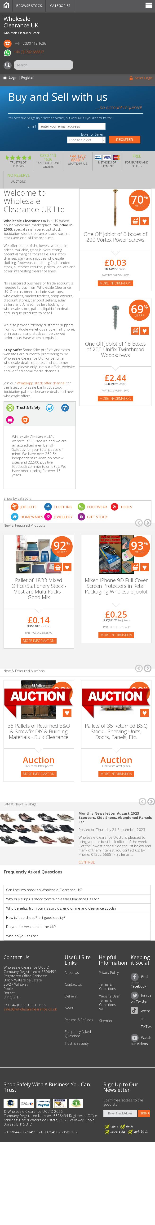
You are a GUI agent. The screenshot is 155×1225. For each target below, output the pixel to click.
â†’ (147, 523)
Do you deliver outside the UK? (31, 926)
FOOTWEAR (97, 506)
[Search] (9, 65)
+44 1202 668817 (78, 158)
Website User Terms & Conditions (109, 1000)
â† (139, 523)
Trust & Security (77, 1043)
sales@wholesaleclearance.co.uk (30, 1009)
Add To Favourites (144, 221)
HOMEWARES (31, 516)
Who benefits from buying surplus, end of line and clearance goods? (61, 908)
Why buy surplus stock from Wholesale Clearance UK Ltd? (52, 899)
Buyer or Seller (92, 134)
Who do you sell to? (22, 935)
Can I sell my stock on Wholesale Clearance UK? (44, 889)
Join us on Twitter (141, 998)
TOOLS (126, 506)
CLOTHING (63, 506)
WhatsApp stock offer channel (41, 383)
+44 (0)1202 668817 (29, 52)
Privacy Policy (109, 973)
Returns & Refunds (79, 1020)
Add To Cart (135, 221)
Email (32, 126)
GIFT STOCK (97, 516)
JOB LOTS (28, 506)
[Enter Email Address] (120, 1113)
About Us (72, 973)
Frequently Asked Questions (78, 1034)
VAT (102, 1009)
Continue (87, 862)
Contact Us (73, 984)
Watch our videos (141, 1040)
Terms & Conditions (107, 986)
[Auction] (39, 703)
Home (6, 6)
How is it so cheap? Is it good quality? (35, 917)
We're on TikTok (146, 1018)
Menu (149, 6)
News (69, 1008)
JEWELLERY (63, 516)
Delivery (70, 996)
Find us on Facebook (139, 981)
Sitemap (105, 1021)
